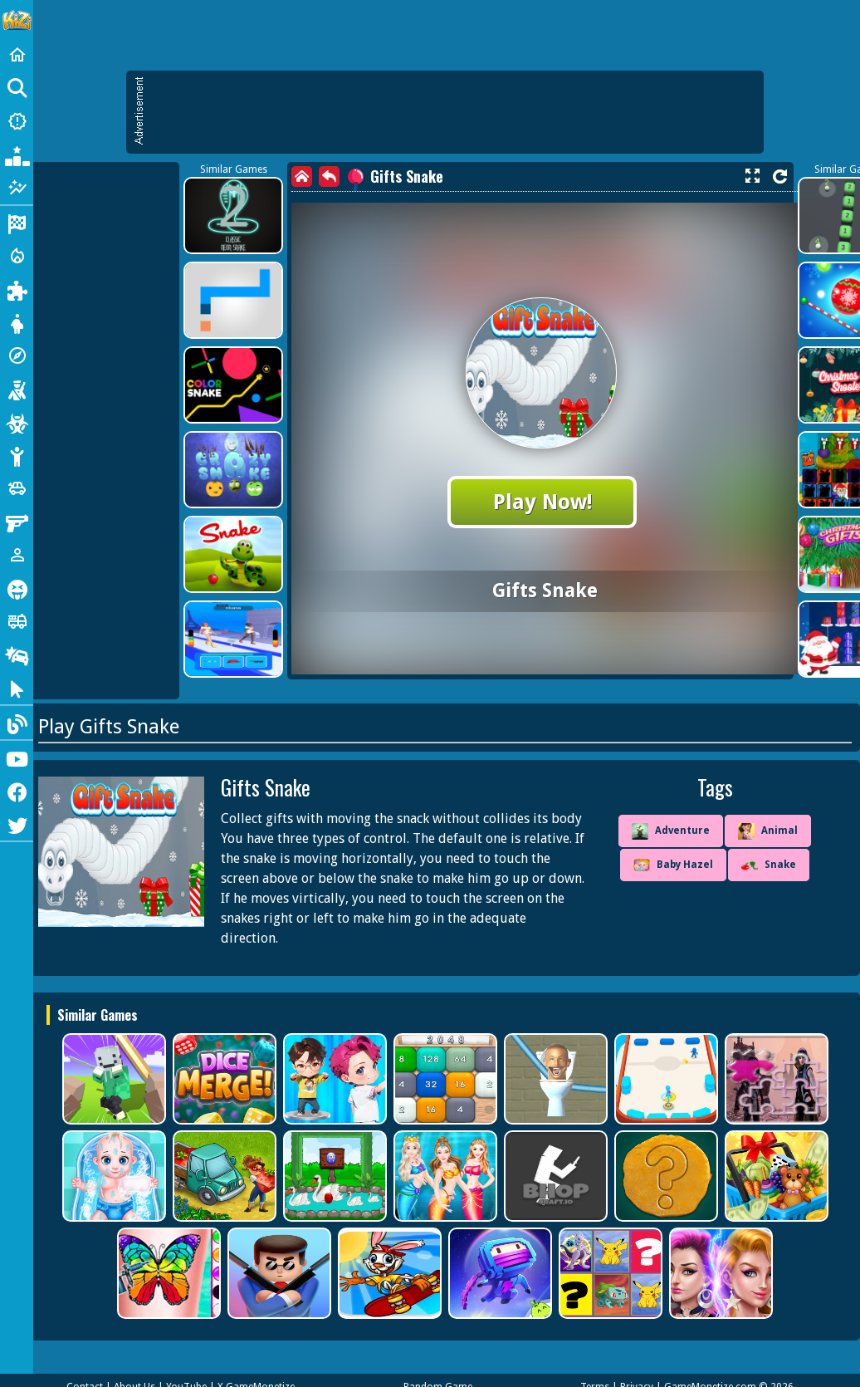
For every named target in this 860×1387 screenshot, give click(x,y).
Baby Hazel (673, 865)
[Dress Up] (16, 322)
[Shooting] (16, 388)
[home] (301, 176)
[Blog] (16, 722)
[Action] (16, 255)
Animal (768, 831)
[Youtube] (16, 757)
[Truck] (16, 621)
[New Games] (16, 121)
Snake (768, 865)
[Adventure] (16, 355)
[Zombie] (16, 422)
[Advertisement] (453, 112)
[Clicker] (16, 687)
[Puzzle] (16, 289)
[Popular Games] (16, 154)
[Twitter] (16, 824)
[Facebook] (16, 790)
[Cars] (16, 488)
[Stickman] (16, 455)
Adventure (671, 831)
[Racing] (16, 222)
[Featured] (16, 187)
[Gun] (16, 521)
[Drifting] (16, 654)
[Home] (16, 54)
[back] (329, 176)
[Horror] (16, 588)
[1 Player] (16, 554)
